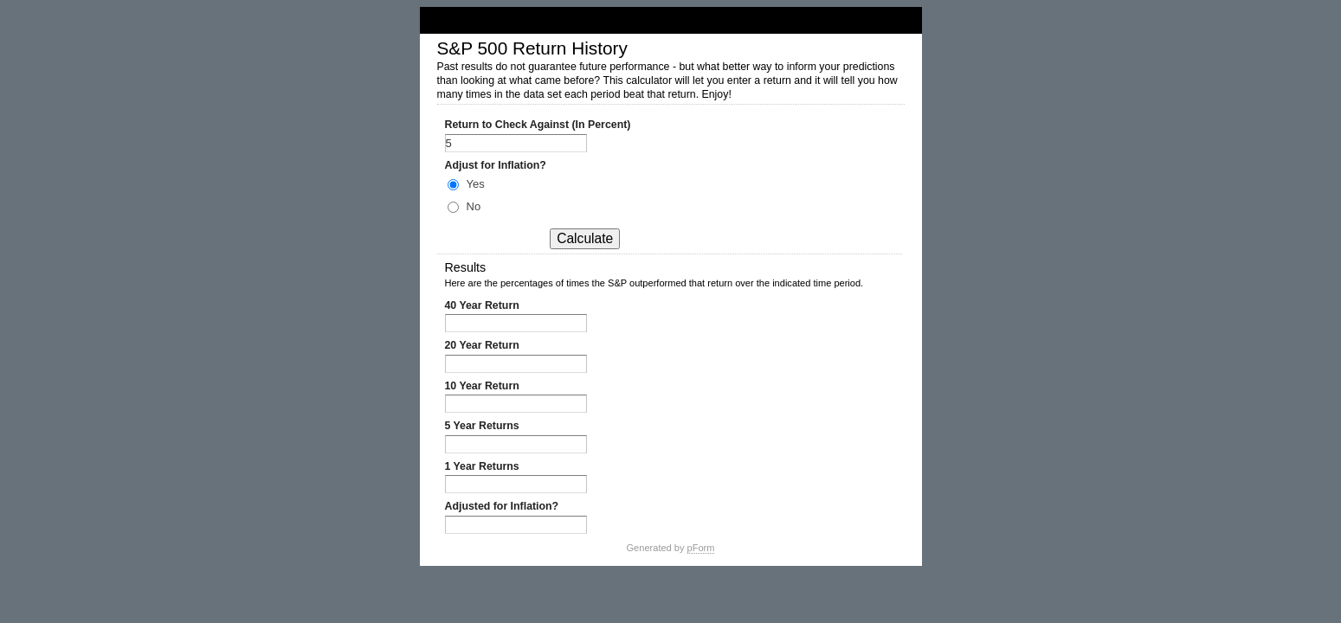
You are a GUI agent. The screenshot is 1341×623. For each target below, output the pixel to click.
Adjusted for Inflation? (502, 506)
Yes (476, 183)
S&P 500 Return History (671, 20)
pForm (701, 548)
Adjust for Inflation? (495, 165)
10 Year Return (482, 386)
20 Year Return (482, 345)
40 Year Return (482, 305)
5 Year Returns (482, 426)
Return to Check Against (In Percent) (538, 125)
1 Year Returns (482, 466)
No (474, 206)
